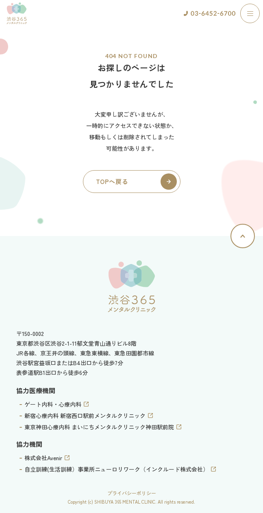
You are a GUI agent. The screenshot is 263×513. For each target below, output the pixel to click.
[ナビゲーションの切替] (250, 13)
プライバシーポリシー (131, 492)
